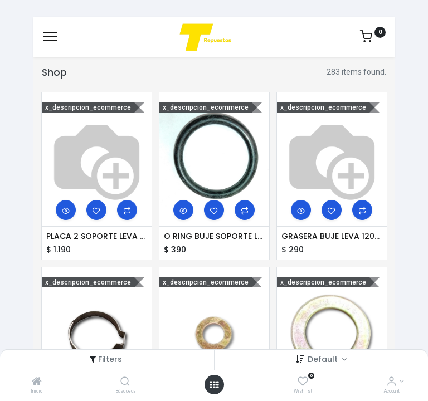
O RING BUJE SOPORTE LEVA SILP (214, 236)
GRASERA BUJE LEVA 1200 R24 (331, 236)
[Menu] (50, 36)
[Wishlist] (303, 382)
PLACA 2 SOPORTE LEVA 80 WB (96, 236)
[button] (66, 210)
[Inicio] (37, 382)
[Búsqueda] (125, 382)
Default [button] (324, 359)
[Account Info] (391, 382)
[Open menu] (214, 385)
